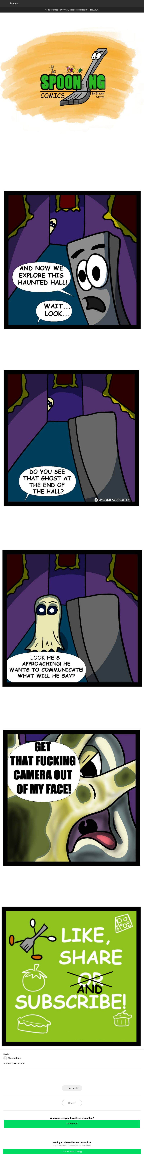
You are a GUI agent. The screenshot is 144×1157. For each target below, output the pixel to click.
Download (72, 1123)
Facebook (60, 1077)
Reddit (94, 1077)
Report (72, 1103)
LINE (49, 1077)
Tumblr (83, 1077)
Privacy (14, 3)
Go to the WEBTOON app (72, 1151)
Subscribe (73, 1088)
